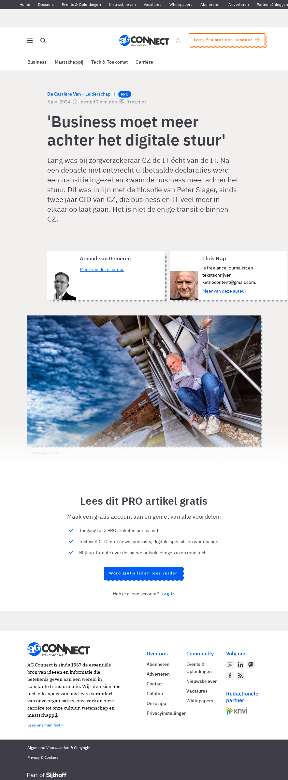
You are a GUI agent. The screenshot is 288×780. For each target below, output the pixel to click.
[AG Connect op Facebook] (230, 676)
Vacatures (153, 4)
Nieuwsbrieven (122, 4)
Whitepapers (181, 4)
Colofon (155, 693)
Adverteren (238, 4)
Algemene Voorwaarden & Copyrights (60, 747)
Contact (155, 684)
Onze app (156, 703)
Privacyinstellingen (167, 713)
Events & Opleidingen (81, 4)
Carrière (144, 62)
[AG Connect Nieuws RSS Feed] (240, 676)
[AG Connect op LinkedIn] (240, 664)
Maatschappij (69, 62)
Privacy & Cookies (42, 757)
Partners (264, 4)
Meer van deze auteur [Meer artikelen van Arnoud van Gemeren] (102, 269)
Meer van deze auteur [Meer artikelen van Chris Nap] (224, 291)
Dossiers (46, 4)
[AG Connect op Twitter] (230, 664)
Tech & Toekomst (109, 62)
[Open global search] (43, 40)
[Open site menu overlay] (30, 40)
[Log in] (178, 40)
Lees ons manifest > (45, 725)
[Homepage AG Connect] (144, 40)
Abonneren (210, 4)
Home (25, 4)
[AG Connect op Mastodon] (251, 664)
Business (37, 62)
